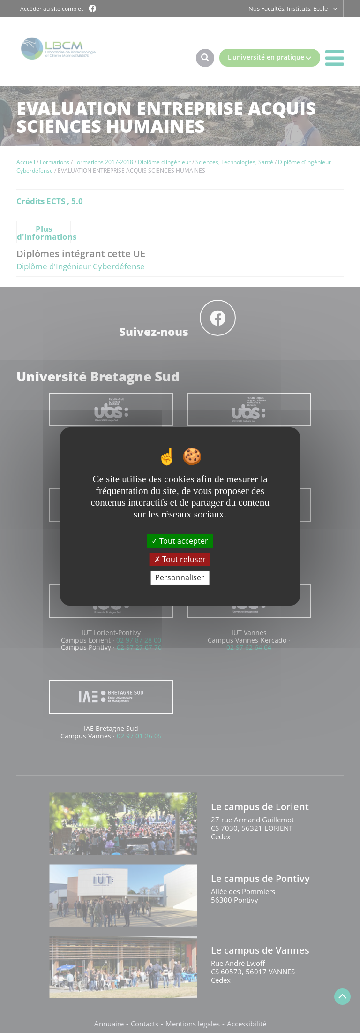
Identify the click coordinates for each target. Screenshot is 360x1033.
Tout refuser (180, 559)
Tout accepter (179, 540)
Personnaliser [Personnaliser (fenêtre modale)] (179, 577)
